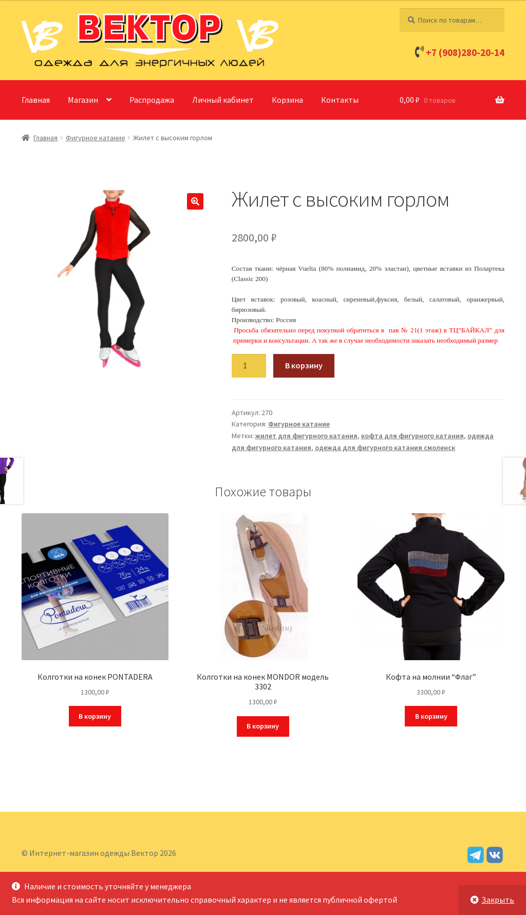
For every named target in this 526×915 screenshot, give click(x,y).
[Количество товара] (249, 366)
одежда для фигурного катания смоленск (385, 447)
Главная (36, 100)
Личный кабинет (223, 100)
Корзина (287, 100)
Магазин (83, 100)
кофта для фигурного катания (412, 435)
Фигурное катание (95, 137)
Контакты (340, 100)
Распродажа (151, 100)
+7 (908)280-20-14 (465, 52)
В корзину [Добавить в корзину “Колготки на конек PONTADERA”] (95, 716)
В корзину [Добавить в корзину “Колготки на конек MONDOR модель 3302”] (263, 726)
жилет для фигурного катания (306, 435)
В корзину (304, 365)
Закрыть (497, 899)
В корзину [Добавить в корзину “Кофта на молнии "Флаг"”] (431, 716)
